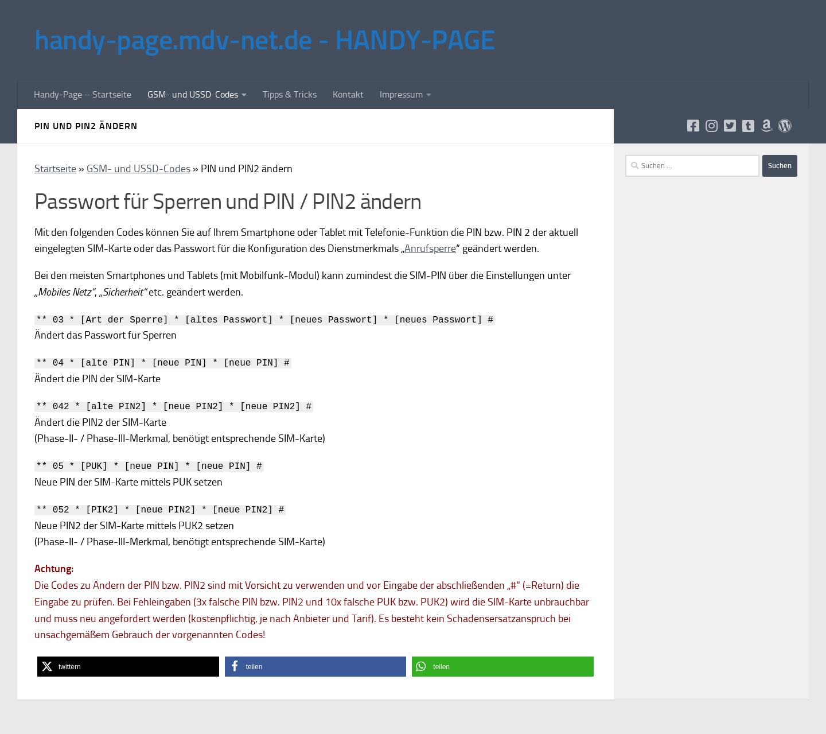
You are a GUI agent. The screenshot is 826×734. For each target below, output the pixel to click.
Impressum (401, 94)
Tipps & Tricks (290, 94)
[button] (128, 667)
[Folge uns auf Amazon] (766, 126)
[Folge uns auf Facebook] (693, 126)
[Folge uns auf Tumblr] (748, 126)
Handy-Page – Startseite (82, 94)
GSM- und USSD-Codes (192, 94)
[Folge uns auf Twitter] (730, 126)
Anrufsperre (430, 248)
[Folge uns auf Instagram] (711, 126)
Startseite (55, 168)
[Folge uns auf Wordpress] (785, 126)
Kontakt (348, 94)
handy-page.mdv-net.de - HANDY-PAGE (264, 40)
